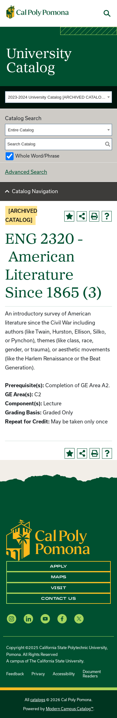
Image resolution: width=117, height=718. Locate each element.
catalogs (37, 699)
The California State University (56, 661)
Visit (58, 588)
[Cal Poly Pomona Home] (37, 12)
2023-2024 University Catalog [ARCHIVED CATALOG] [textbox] (57, 97)
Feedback (15, 674)
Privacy (38, 674)
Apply (58, 566)
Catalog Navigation (35, 191)
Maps (58, 577)
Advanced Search (26, 172)
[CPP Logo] (48, 540)
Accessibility (64, 674)
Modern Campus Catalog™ (69, 708)
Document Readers (92, 673)
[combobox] (58, 97)
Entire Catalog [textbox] (21, 130)
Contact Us (58, 598)
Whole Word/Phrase (37, 156)
